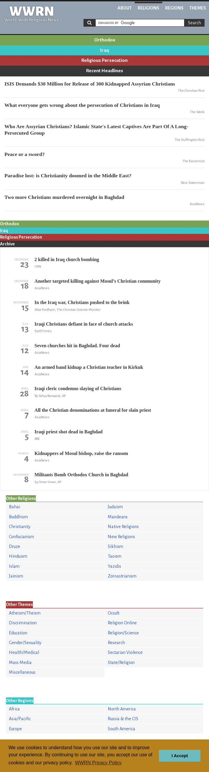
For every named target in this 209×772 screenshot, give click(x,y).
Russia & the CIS (123, 718)
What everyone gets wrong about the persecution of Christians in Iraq (82, 105)
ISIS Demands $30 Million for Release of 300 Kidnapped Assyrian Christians (89, 84)
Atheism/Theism (25, 613)
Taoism (114, 556)
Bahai (14, 506)
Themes (197, 8)
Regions (174, 8)
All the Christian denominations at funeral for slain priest (93, 410)
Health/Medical (24, 652)
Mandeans (118, 516)
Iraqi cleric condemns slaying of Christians (78, 388)
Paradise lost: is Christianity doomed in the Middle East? (67, 175)
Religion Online (122, 622)
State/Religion (121, 662)
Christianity (19, 526)
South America (121, 728)
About (125, 8)
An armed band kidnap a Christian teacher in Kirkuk (89, 367)
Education (18, 633)
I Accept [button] (179, 755)
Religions (148, 8)
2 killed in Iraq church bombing (67, 259)
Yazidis (114, 566)
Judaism (115, 506)
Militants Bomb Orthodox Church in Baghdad (81, 474)
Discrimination (23, 622)
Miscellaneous (22, 672)
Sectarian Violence (125, 652)
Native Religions (123, 526)
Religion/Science (123, 633)
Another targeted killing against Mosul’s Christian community (98, 281)
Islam (14, 566)
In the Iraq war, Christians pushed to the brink (82, 302)
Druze (14, 546)
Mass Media (20, 662)
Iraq (104, 50)
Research (116, 642)
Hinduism (18, 556)
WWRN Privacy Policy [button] (98, 762)
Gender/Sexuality (25, 642)
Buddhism (18, 516)
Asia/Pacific (20, 718)
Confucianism (21, 536)
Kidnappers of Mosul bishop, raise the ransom (81, 453)
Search (194, 22)
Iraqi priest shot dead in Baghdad (69, 431)
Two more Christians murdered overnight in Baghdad (64, 197)
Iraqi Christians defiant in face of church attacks (84, 324)
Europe (15, 728)
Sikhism (115, 546)
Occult (113, 613)
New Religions (121, 536)
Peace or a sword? (24, 154)
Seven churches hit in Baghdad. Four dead (77, 345)
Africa (14, 709)
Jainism (16, 576)
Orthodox (104, 40)
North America (122, 709)
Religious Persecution (104, 60)
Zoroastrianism (122, 576)
